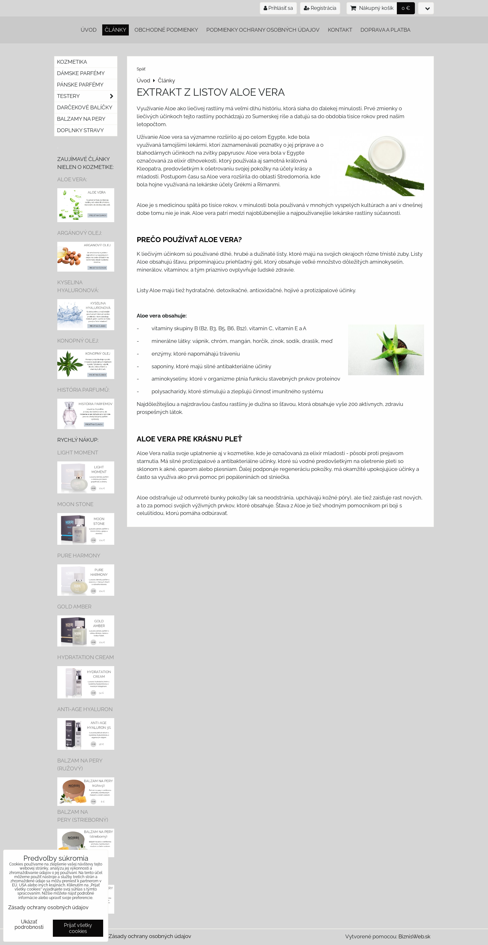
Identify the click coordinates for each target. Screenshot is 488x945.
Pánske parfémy (80, 84)
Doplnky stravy (80, 130)
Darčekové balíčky (84, 107)
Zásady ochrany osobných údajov (150, 936)
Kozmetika (72, 62)
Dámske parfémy (81, 73)
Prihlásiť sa (278, 8)
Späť (141, 69)
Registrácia (320, 8)
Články (115, 30)
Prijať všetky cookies (78, 928)
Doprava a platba (385, 30)
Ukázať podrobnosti (29, 924)
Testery (87, 96)
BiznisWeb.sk (414, 936)
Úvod (89, 30)
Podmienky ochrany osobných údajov (263, 30)
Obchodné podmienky (166, 30)
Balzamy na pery (81, 119)
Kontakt (340, 30)
